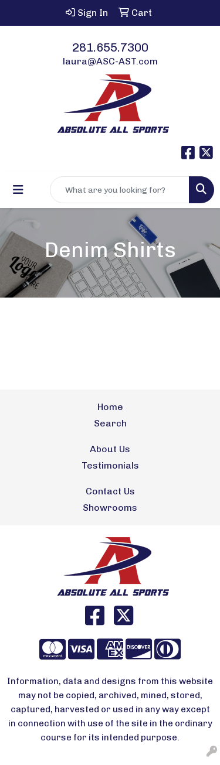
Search (110, 423)
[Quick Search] (119, 189)
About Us (110, 449)
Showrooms (110, 507)
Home (110, 406)
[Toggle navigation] (18, 190)
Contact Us (110, 491)
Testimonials (110, 465)
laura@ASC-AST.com (110, 61)
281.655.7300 (110, 47)
